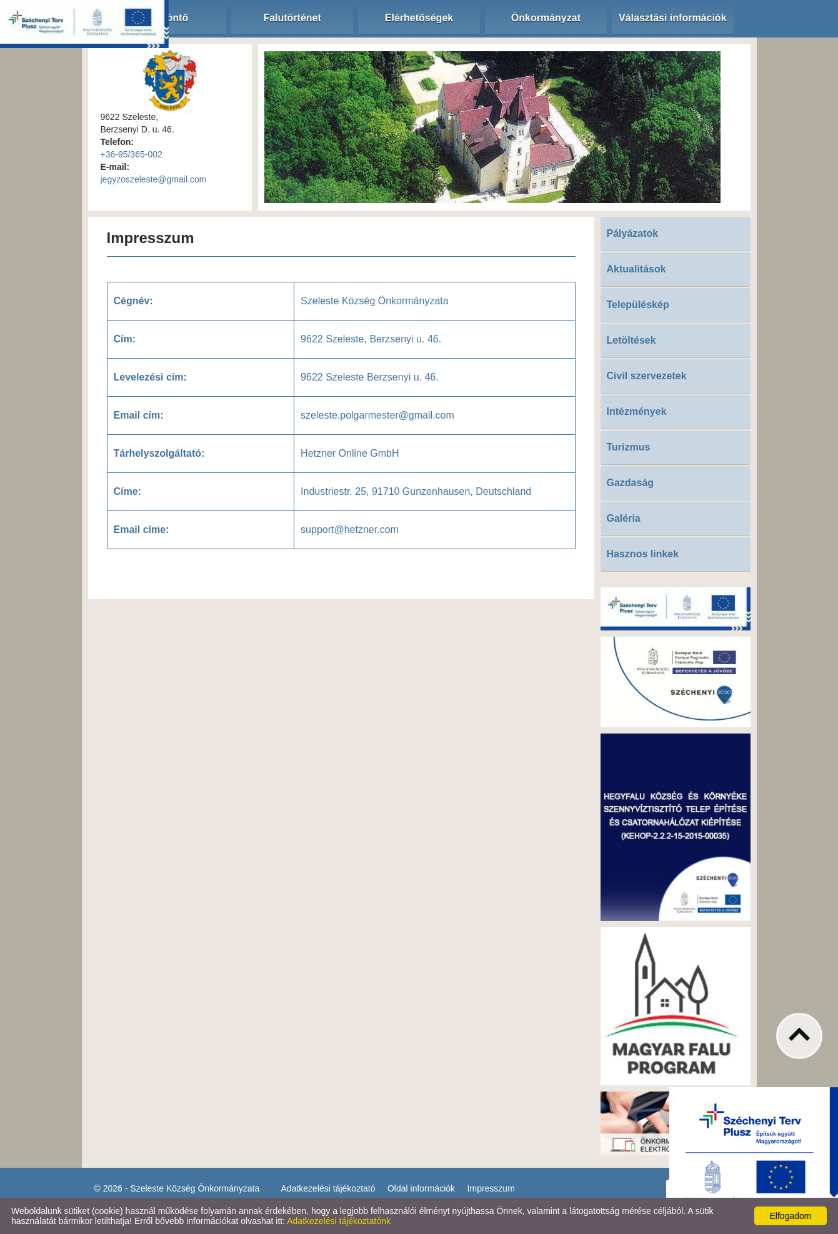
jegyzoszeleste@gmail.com (154, 179)
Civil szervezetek (647, 376)
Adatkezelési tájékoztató (328, 1188)
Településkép (638, 304)
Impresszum (491, 1188)
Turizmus (629, 447)
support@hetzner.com (350, 529)
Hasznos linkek (643, 554)
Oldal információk (421, 1188)
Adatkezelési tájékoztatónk (339, 1221)
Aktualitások (636, 269)
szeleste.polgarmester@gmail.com (377, 415)
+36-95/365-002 (131, 154)
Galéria (624, 518)
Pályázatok (633, 233)
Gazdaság (630, 482)
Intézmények (637, 411)
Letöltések (631, 340)
